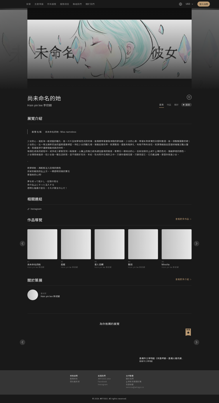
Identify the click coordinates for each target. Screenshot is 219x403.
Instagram (34, 209)
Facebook (102, 382)
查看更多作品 (182, 219)
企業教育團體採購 (133, 382)
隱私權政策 (75, 382)
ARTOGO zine (104, 379)
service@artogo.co (135, 387)
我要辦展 (130, 385)
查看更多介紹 (182, 279)
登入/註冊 (203, 4)
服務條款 (74, 379)
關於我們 (130, 379)
